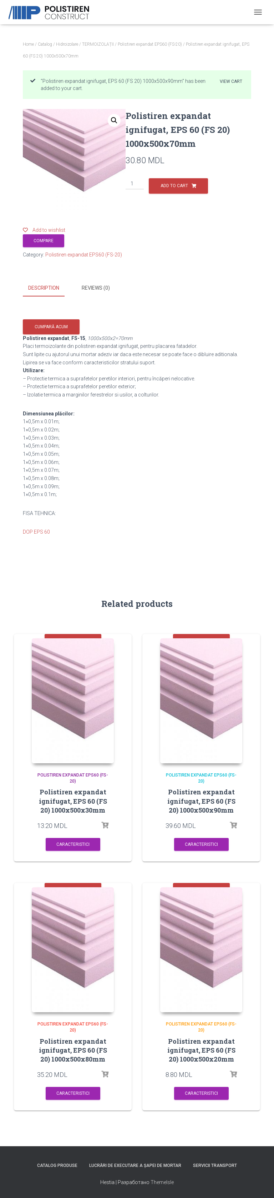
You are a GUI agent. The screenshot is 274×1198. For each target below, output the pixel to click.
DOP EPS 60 (36, 531)
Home (28, 44)
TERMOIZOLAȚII (98, 44)
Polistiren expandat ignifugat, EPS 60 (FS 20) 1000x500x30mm (73, 800)
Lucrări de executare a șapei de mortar (135, 1164)
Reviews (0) (96, 288)
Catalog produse (57, 1164)
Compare (44, 240)
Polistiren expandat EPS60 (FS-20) (150, 44)
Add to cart (174, 185)
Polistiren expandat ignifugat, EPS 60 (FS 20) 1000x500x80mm (73, 1048)
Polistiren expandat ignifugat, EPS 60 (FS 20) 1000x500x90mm (201, 800)
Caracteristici (73, 843)
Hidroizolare (67, 44)
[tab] (49, 288)
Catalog (45, 44)
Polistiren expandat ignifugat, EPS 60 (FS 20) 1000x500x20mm (201, 1048)
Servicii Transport (215, 1164)
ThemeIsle (162, 1181)
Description (43, 288)
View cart (231, 81)
